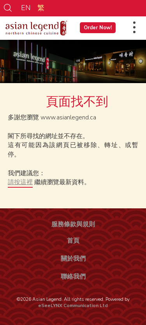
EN (26, 7)
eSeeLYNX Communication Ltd (73, 305)
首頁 (73, 240)
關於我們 (73, 258)
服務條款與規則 (73, 224)
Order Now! (98, 27)
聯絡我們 (73, 276)
